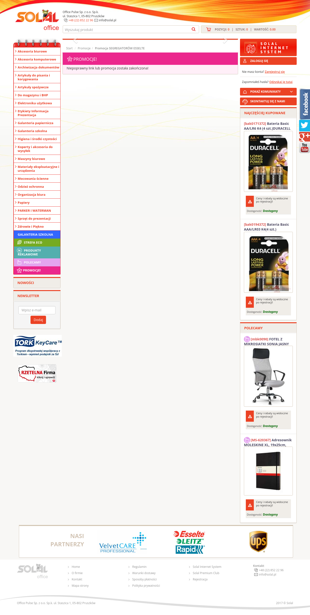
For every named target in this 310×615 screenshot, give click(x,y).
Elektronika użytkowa (35, 103)
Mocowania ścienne (33, 178)
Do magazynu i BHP (33, 95)
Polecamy (28, 262)
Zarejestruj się (275, 72)
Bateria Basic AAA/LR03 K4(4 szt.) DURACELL (266, 227)
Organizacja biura (32, 194)
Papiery (24, 202)
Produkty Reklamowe (28, 251)
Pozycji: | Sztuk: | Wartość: (245, 29)
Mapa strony (80, 586)
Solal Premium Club (206, 573)
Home (76, 567)
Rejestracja (200, 579)
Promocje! (28, 270)
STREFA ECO (29, 242)
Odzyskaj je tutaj (281, 82)
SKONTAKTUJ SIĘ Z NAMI (267, 101)
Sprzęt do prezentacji (34, 218)
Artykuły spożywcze (33, 87)
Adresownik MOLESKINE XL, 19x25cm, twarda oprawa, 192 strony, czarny (268, 442)
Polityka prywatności (146, 586)
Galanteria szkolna (32, 131)
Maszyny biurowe (31, 159)
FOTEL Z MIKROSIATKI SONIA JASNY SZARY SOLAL (266, 341)
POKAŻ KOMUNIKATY (272, 91)
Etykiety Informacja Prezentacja (33, 113)
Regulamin (139, 567)
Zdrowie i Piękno (31, 226)
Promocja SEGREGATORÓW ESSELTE (120, 48)
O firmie (77, 573)
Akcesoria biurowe (32, 51)
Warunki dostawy (143, 573)
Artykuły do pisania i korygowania (34, 77)
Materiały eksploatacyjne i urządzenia (38, 169)
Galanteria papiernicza (35, 123)
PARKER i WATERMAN (34, 210)
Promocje (84, 48)
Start (69, 48)
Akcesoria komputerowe (37, 59)
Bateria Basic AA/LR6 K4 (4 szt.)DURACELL (267, 126)
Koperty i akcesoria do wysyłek (35, 149)
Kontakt (77, 579)
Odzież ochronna (31, 186)
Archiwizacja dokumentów (38, 67)
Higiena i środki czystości (37, 139)
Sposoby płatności (144, 579)
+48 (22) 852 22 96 (81, 20)
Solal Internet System (207, 567)
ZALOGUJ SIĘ (259, 61)
